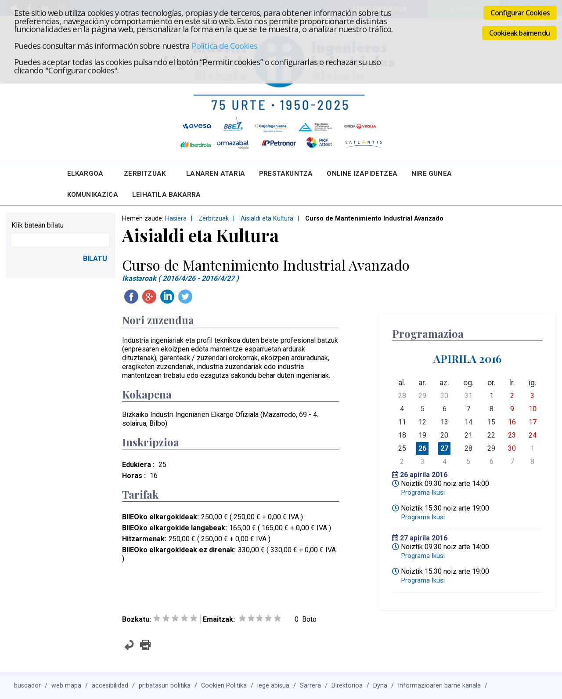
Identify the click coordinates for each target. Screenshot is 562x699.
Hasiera (176, 218)
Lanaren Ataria (215, 173)
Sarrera (310, 685)
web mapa (66, 685)
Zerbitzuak (145, 173)
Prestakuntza (286, 173)
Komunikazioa (92, 195)
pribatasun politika (165, 685)
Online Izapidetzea (362, 173)
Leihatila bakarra (166, 195)
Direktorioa (347, 685)
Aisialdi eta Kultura (267, 218)
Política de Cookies (224, 45)
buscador (27, 685)
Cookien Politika (224, 685)
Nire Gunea (431, 173)
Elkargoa (85, 173)
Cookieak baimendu (519, 33)
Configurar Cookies (520, 13)
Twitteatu (185, 297)
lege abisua (273, 685)
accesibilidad (110, 685)
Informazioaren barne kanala (439, 685)
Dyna (380, 685)
